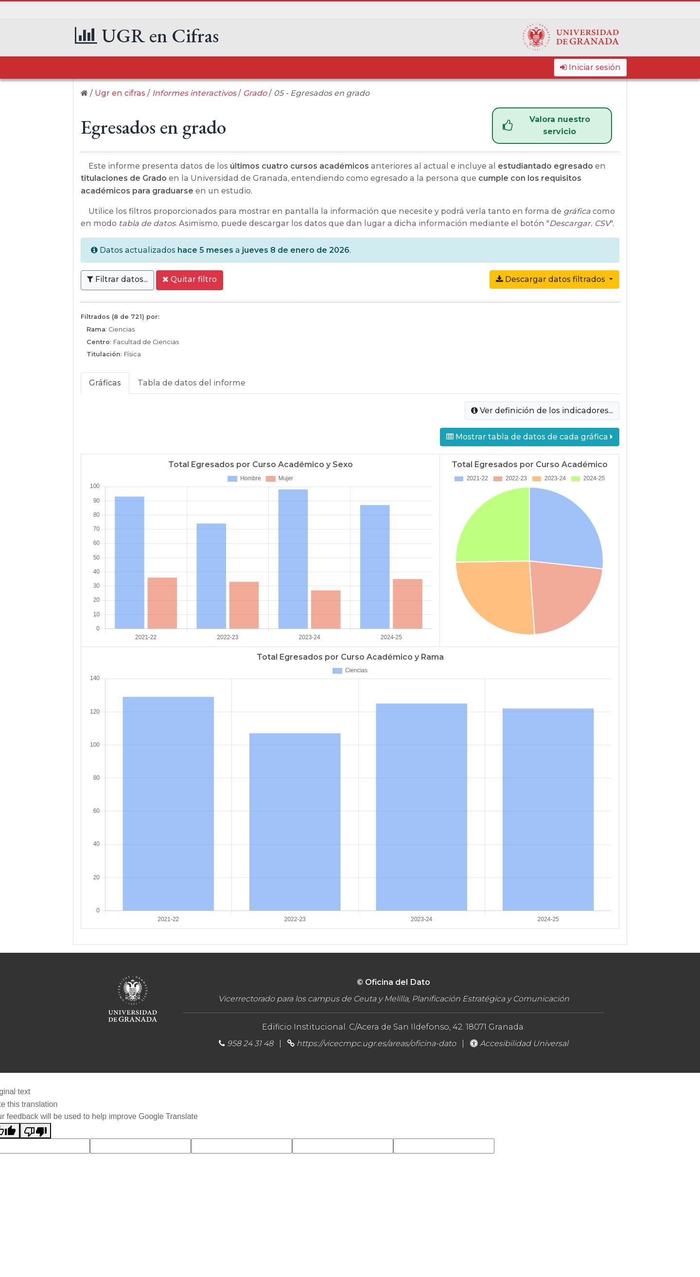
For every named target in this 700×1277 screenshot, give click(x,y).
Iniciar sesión (590, 67)
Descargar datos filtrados (557, 278)
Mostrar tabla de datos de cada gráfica (529, 436)
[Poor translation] (35, 1130)
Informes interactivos (194, 93)
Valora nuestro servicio (546, 126)
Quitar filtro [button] (189, 279)
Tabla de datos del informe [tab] (191, 382)
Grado (255, 93)
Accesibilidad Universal (519, 1043)
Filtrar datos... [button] (117, 279)
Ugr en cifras (120, 93)
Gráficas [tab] (105, 382)
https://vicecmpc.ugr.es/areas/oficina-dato (376, 1043)
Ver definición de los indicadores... (542, 410)
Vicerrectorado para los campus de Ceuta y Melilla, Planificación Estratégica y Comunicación (393, 998)
